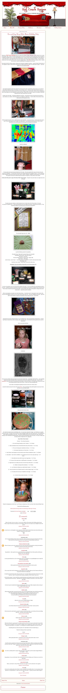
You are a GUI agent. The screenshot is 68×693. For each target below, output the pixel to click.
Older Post (42, 680)
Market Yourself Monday (23, 508)
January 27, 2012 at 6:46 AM (24, 665)
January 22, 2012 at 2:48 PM (24, 526)
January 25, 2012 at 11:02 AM (23, 607)
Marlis (23, 609)
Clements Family (23, 604)
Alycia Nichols (23, 662)
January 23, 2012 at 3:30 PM (24, 581)
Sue (23, 598)
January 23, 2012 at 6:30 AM (24, 561)
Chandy (23, 655)
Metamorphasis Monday (14, 508)
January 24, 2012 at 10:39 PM (23, 601)
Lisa (23, 528)
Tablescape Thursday (32, 508)
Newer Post (4, 680)
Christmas (39, 27)
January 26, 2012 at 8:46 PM (24, 659)
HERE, (21, 386)
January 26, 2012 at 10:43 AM (23, 633)
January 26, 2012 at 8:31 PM (24, 653)
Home (5, 27)
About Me (12, 27)
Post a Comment (23, 675)
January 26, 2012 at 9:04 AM (24, 619)
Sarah (23, 649)
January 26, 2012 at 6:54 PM (24, 639)
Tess (23, 667)
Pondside (23, 550)
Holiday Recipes (58, 27)
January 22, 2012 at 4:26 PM (24, 535)
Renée (23, 583)
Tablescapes (48, 27)
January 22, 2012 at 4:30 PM (24, 541)
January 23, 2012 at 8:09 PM (24, 587)
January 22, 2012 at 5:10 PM (24, 548)
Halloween (30, 27)
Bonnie (23, 518)
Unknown (23, 616)
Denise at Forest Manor (23, 621)
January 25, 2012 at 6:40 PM (24, 613)
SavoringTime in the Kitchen (23, 563)
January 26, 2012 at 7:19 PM (24, 646)
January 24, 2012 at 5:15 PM (24, 596)
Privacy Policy (21, 27)
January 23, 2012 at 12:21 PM (23, 566)
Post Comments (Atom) (25, 683)
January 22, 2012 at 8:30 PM (24, 554)
